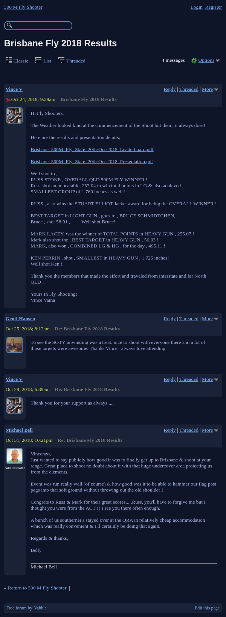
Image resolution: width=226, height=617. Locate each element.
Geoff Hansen (20, 318)
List (47, 61)
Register (213, 7)
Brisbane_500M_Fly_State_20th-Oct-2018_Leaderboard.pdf (92, 149)
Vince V (14, 89)
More (207, 89)
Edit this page (207, 608)
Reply (170, 89)
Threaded (76, 61)
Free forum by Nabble (26, 608)
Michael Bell (19, 430)
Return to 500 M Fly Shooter (37, 588)
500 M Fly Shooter (23, 7)
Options (207, 60)
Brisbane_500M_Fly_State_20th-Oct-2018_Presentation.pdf (92, 161)
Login (197, 7)
